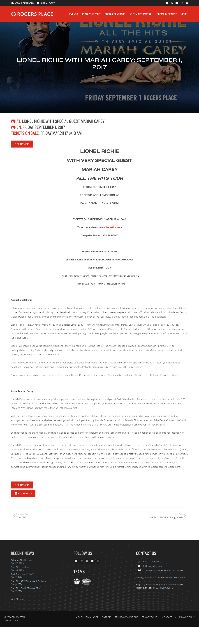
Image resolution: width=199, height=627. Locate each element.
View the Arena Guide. (174, 577)
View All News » (18, 599)
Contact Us (169, 617)
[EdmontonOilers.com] (77, 583)
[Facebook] (167, 3)
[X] (172, 3)
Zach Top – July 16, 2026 (22, 574)
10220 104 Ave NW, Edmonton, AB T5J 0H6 (162, 570)
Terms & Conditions (126, 617)
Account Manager (87, 617)
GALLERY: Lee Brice (20, 567)
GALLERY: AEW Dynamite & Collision (28, 581)
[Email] (187, 3)
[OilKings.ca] (86, 583)
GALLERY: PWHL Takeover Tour (26, 588)
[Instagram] (182, 3)
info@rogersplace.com (151, 566)
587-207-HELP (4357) (161, 587)
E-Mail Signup (187, 617)
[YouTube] (177, 3)
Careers (106, 617)
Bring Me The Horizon (21, 560)
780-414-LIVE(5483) (151, 561)
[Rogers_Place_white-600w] (32, 14)
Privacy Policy (150, 617)
